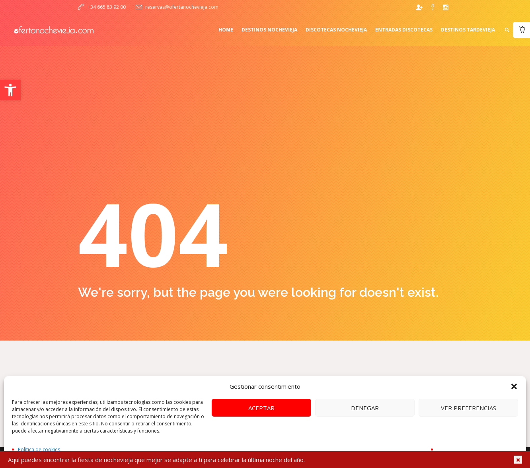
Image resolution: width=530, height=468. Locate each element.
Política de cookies (39, 449)
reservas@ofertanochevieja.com (181, 7)
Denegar (365, 408)
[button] (10, 90)
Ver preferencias (468, 408)
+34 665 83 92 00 (107, 7)
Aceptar (261, 408)
